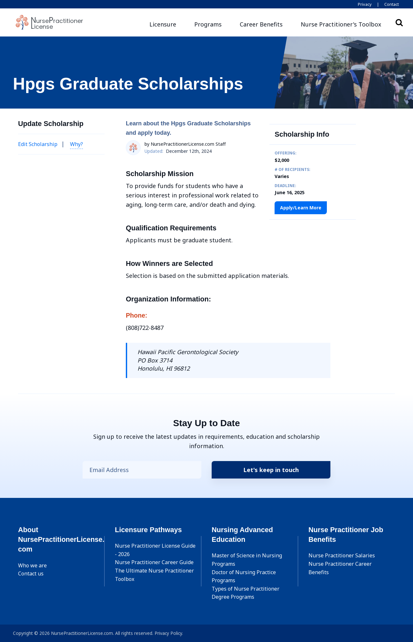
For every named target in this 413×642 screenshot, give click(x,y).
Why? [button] (76, 144)
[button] (341, 24)
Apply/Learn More (300, 208)
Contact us (31, 573)
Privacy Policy (168, 633)
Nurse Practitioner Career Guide (154, 562)
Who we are (32, 565)
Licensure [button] (162, 24)
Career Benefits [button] (261, 24)
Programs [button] (208, 24)
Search (399, 22)
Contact (391, 4)
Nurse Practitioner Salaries (341, 555)
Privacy (365, 4)
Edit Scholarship (37, 144)
